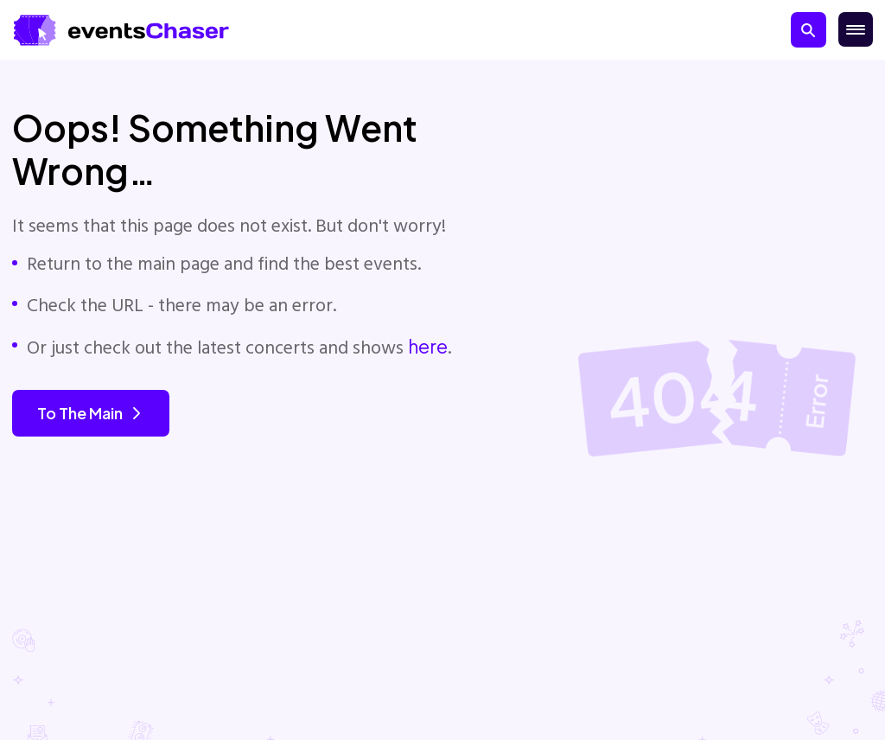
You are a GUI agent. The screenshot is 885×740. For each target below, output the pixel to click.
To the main (90, 413)
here (428, 346)
